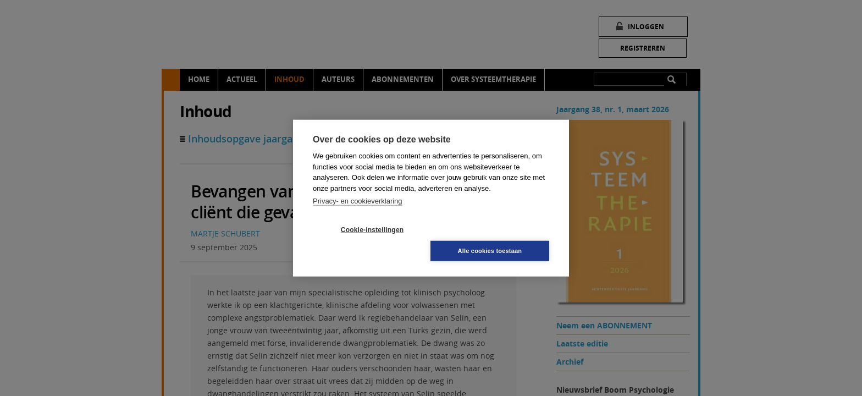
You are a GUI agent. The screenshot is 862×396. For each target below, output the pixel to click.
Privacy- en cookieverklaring (357, 211)
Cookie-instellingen (365, 240)
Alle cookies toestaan (497, 240)
